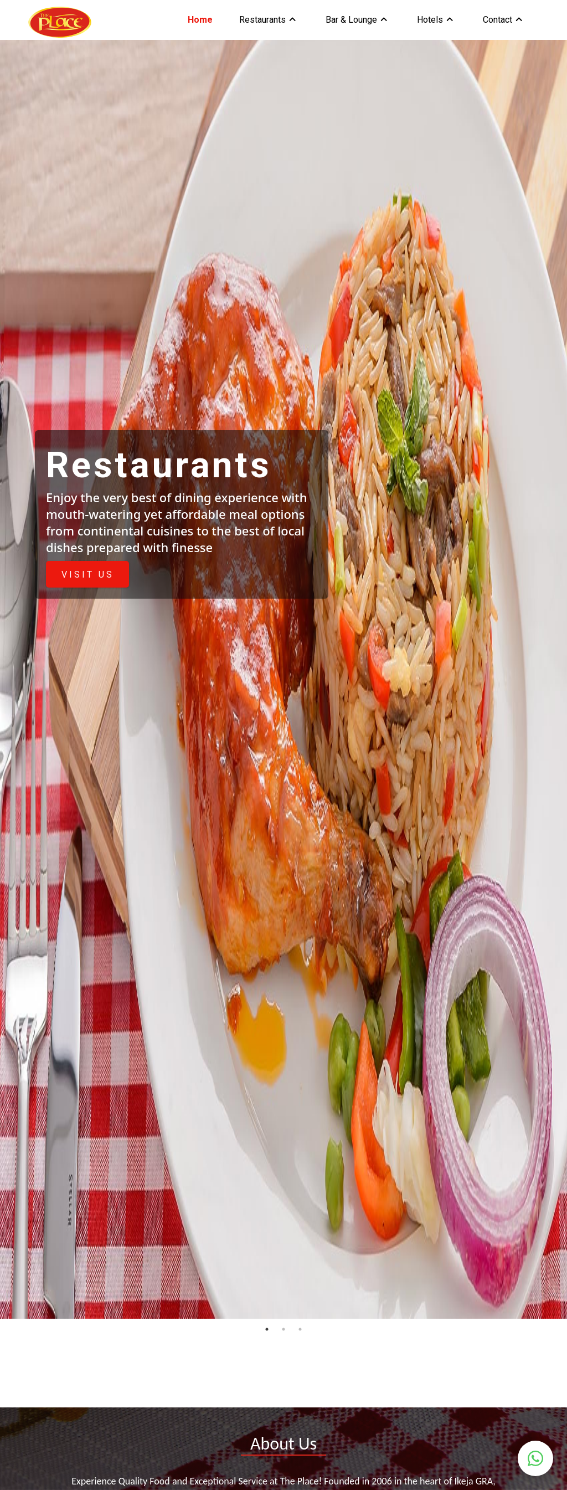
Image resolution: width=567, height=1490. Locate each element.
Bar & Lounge (351, 19)
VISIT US (87, 574)
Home (200, 19)
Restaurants (262, 19)
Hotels (430, 19)
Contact (497, 19)
